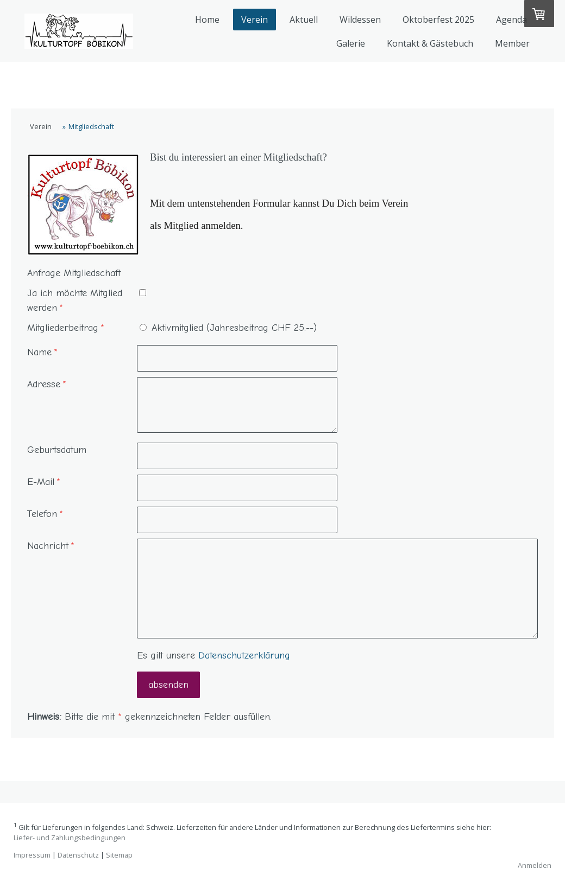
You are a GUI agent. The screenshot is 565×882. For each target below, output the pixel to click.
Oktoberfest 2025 (438, 19)
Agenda (511, 19)
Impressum (32, 855)
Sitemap (119, 855)
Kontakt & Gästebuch (430, 43)
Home (207, 19)
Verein (254, 19)
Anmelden (534, 865)
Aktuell (304, 19)
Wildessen (360, 19)
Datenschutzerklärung (244, 655)
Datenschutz (78, 855)
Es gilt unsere (213, 655)
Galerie (350, 43)
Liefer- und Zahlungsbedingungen (69, 837)
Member (512, 43)
